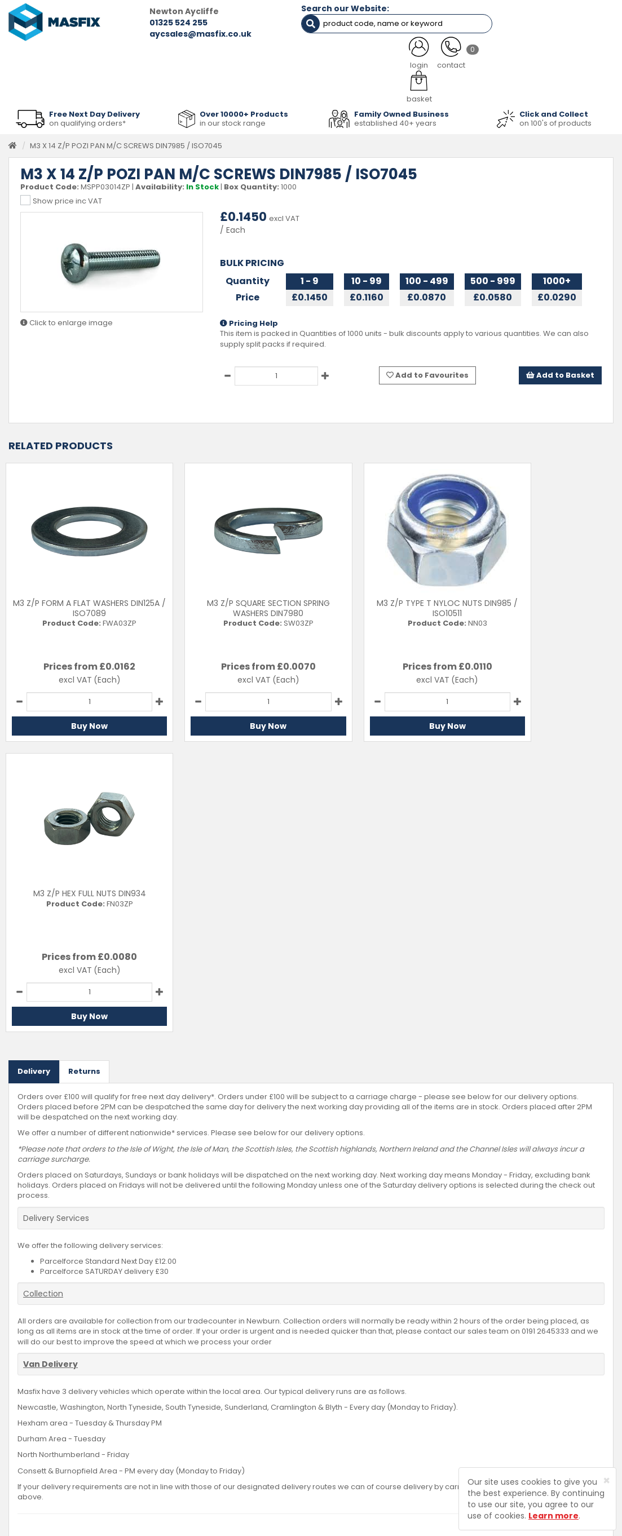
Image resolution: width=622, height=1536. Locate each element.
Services (236, 1387)
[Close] (606, 1480)
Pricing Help (249, 320)
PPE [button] (419, 86)
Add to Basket (560, 371)
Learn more (553, 1515)
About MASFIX (244, 1404)
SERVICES (297, 57)
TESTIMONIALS (566, 57)
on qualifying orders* (87, 119)
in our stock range (233, 119)
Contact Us (346, 1370)
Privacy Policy (351, 1421)
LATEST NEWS (382, 57)
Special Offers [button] (478, 86)
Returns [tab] (84, 777)
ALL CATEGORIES (126, 57)
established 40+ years (395, 119)
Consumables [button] (315, 86)
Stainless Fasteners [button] (565, 86)
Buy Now (77, 722)
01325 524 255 (154, 22)
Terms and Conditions (366, 1438)
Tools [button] (377, 86)
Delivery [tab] (33, 777)
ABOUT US (217, 57)
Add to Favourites (427, 371)
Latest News (241, 1421)
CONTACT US (473, 57)
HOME (41, 57)
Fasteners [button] (39, 86)
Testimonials (243, 1370)
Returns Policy (351, 1404)
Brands (233, 1438)
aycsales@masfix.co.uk (176, 33)
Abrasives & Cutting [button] (227, 86)
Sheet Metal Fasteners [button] (124, 86)
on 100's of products (555, 119)
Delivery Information (362, 1387)
